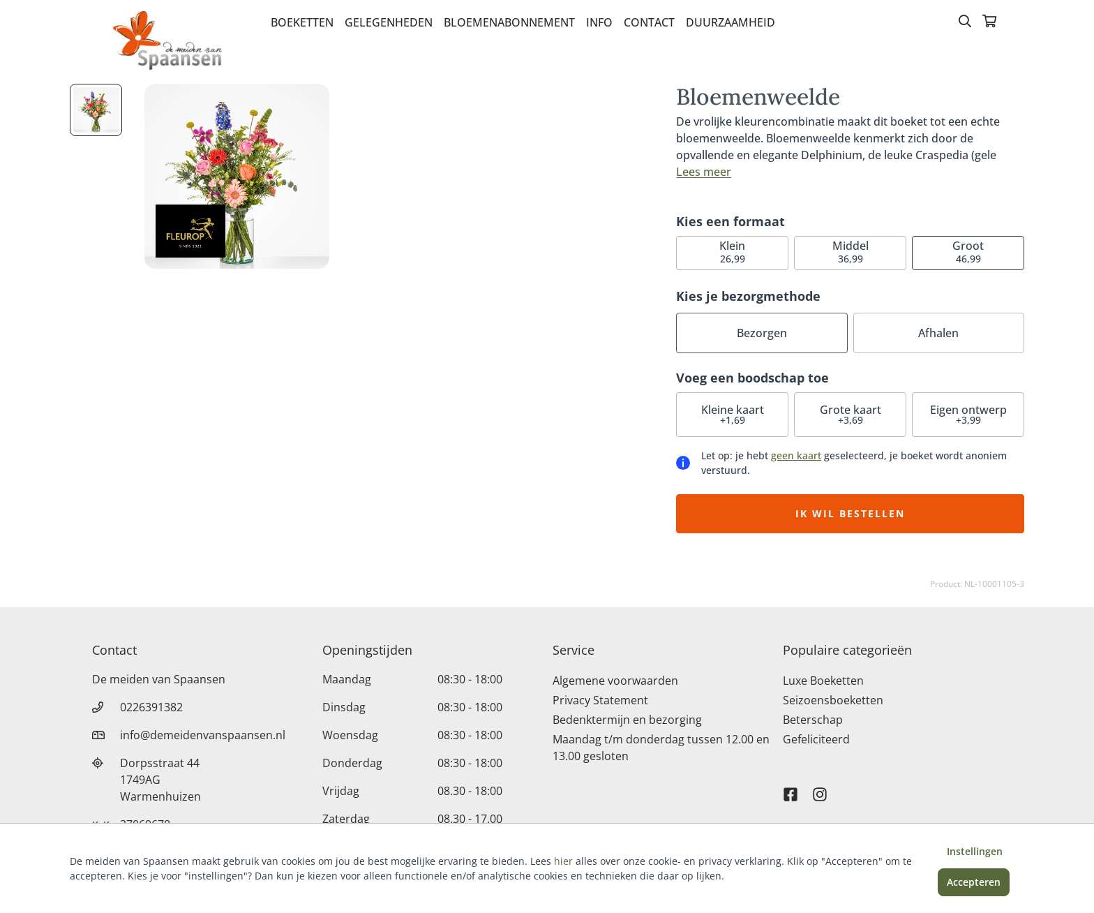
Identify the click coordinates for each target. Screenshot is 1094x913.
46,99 (968, 251)
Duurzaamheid (730, 22)
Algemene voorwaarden (615, 680)
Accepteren (974, 882)
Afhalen (938, 333)
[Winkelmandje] (989, 22)
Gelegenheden (389, 22)
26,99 (732, 251)
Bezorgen (762, 333)
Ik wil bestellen (850, 513)
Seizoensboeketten (833, 700)
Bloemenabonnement (509, 22)
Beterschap (813, 719)
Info (599, 22)
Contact (649, 22)
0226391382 (151, 707)
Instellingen (975, 851)
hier (563, 861)
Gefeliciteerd (816, 739)
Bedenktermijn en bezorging (627, 719)
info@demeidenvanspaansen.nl (202, 735)
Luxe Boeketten (823, 680)
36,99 (850, 251)
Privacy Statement (600, 700)
